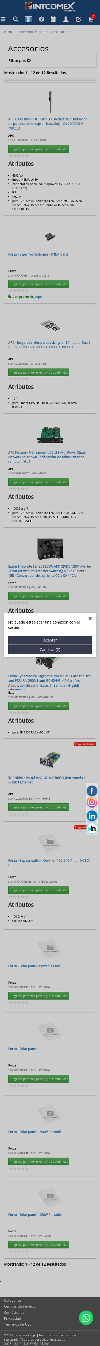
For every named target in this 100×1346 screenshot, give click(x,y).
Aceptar (50, 353)
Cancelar (50, 363)
